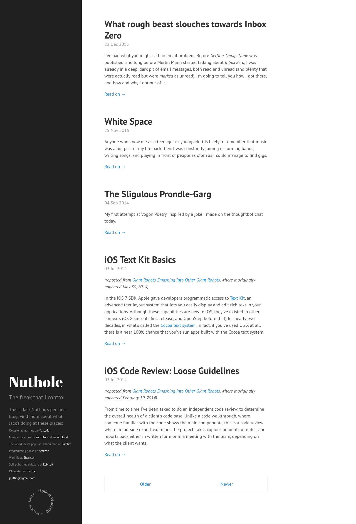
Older (145, 484)
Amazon (44, 451)
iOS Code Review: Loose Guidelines (171, 370)
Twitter (31, 471)
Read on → (115, 94)
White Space (128, 121)
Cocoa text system (178, 325)
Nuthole (36, 381)
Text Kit (237, 298)
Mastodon (45, 430)
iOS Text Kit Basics (140, 259)
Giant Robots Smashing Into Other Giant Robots (176, 280)
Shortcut (29, 458)
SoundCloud (60, 437)
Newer (227, 484)
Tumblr (66, 444)
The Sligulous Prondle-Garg (157, 194)
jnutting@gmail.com (22, 478)
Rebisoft (48, 464)
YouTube (41, 437)
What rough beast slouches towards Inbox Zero (185, 29)
